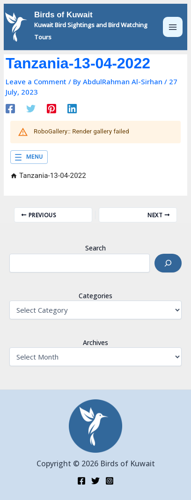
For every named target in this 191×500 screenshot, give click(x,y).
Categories (95, 295)
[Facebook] (10, 108)
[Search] (168, 263)
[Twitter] (31, 108)
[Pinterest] (51, 108)
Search (95, 247)
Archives (95, 342)
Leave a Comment (36, 81)
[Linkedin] (72, 108)
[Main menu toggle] (173, 27)
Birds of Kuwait (63, 14)
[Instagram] (109, 481)
